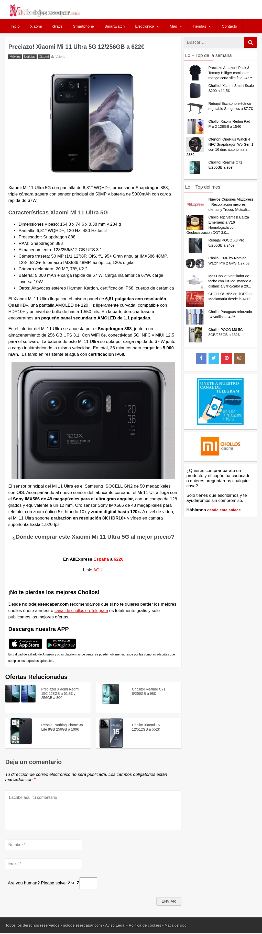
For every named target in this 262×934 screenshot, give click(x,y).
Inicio (14, 26)
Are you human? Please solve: (52, 884)
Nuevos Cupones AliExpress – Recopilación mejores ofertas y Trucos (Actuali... (231, 204)
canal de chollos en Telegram (82, 610)
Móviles (14, 57)
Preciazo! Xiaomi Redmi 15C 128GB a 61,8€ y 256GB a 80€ (63, 693)
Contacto (229, 26)
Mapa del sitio (177, 926)
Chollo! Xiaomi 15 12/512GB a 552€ (147, 727)
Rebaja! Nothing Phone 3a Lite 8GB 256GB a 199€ (62, 729)
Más (173, 26)
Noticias (30, 57)
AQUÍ (98, 570)
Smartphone (83, 26)
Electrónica (144, 26)
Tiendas (199, 26)
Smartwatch (114, 26)
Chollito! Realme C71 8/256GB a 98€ (151, 691)
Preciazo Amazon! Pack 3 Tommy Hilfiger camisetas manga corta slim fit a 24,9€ (230, 73)
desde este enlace (226, 510)
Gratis (57, 26)
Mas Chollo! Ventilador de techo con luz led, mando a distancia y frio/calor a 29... (229, 281)
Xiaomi (36, 26)
